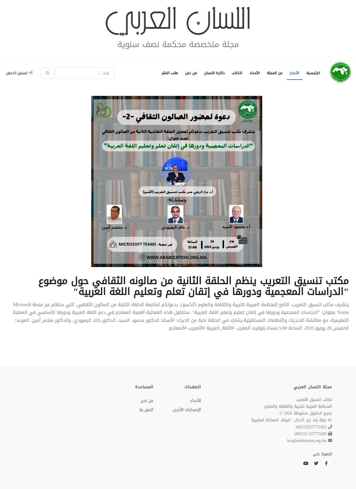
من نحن (185, 73)
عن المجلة (272, 73)
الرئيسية (313, 73)
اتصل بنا (146, 410)
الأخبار (293, 73)
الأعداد (251, 73)
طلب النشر (163, 73)
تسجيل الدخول (19, 73)
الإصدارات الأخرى (187, 410)
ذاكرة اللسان (209, 73)
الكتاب (233, 73)
